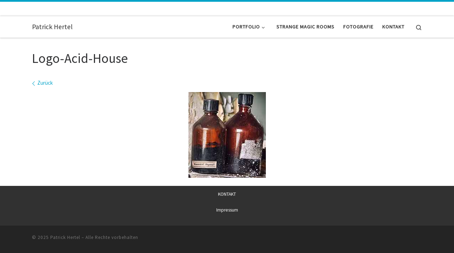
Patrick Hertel (65, 237)
